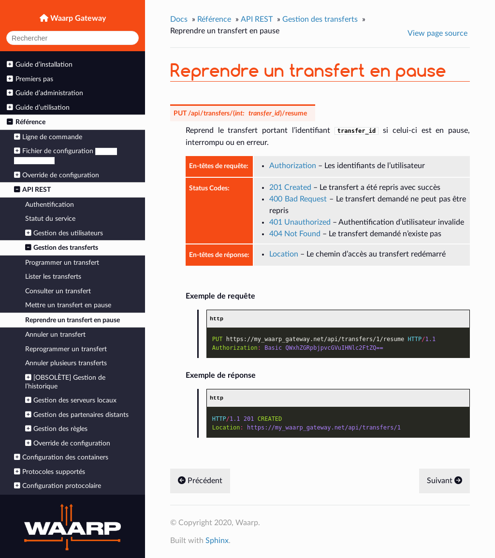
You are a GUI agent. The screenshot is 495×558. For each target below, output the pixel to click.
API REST (32, 189)
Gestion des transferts (61, 247)
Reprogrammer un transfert (66, 349)
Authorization (292, 166)
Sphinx (217, 540)
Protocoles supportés (49, 471)
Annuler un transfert (55, 334)
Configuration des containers (61, 457)
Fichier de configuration (65, 155)
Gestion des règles (56, 428)
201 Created (290, 187)
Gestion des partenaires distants (77, 414)
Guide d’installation (39, 64)
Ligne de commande (48, 137)
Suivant (444, 481)
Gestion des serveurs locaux (70, 400)
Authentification (49, 204)
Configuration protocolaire (57, 485)
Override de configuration (56, 175)
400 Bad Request (298, 199)
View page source (437, 33)
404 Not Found (294, 234)
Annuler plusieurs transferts (66, 363)
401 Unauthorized (300, 222)
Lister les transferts (53, 276)
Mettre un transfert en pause (68, 305)
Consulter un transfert (58, 291)
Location (283, 254)
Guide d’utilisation (38, 107)
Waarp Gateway (77, 18)
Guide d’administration (45, 93)
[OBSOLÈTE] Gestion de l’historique (65, 382)
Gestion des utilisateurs (64, 233)
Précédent (200, 481)
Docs (179, 19)
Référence (26, 122)
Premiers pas (30, 79)
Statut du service (50, 218)
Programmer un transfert (62, 262)
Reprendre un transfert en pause (72, 320)
